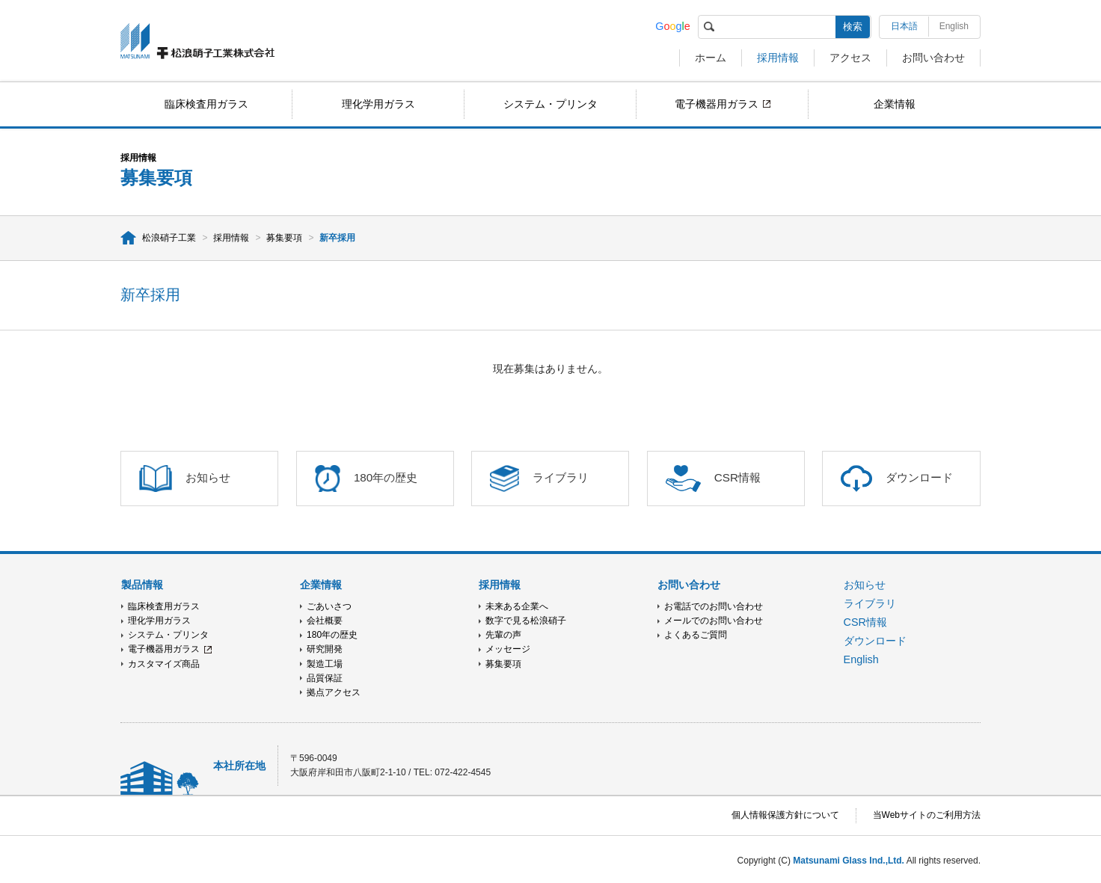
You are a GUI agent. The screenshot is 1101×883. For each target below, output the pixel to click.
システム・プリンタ (550, 104)
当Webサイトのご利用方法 (927, 815)
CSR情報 (865, 622)
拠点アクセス (334, 692)
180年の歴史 (332, 635)
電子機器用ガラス (716, 104)
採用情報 (778, 58)
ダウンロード (875, 641)
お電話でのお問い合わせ (713, 606)
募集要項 (284, 238)
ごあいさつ (329, 606)
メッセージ (507, 649)
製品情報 (142, 585)
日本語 (904, 26)
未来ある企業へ (516, 606)
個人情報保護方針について (785, 815)
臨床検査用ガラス (206, 104)
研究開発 (325, 649)
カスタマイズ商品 (164, 664)
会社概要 (325, 620)
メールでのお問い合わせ (713, 620)
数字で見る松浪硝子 (525, 620)
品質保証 (325, 678)
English (954, 26)
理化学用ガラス (378, 104)
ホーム (710, 58)
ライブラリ (870, 603)
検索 (852, 26)
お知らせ (865, 585)
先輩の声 (503, 635)
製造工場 (325, 664)
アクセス (850, 58)
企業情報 (895, 104)
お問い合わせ (933, 58)
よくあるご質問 (695, 635)
